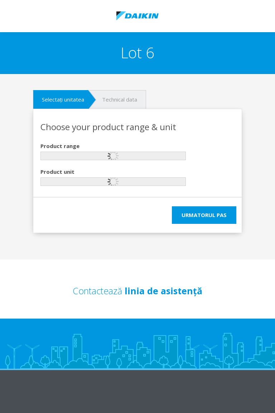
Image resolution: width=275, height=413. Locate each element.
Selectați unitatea (63, 99)
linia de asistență (163, 291)
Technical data (119, 99)
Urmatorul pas (204, 214)
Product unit (57, 171)
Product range (59, 145)
